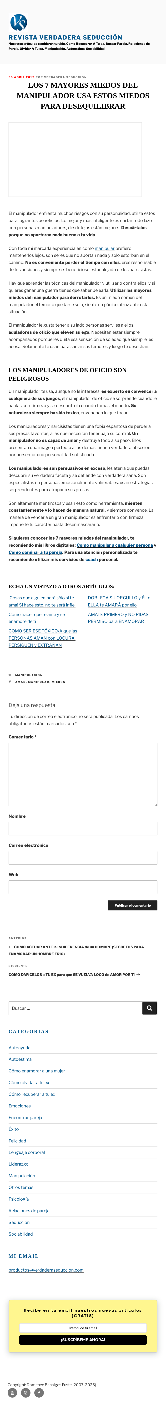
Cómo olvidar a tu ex (29, 1082)
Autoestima (20, 1059)
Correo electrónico (28, 845)
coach (92, 559)
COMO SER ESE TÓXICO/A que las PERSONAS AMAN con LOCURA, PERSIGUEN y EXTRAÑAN (43, 638)
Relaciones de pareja (29, 1210)
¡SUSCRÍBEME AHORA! (83, 1340)
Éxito (14, 1129)
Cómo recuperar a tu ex (32, 1094)
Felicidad (17, 1140)
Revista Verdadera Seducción (65, 37)
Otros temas (21, 1187)
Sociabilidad (21, 1234)
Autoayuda (19, 1047)
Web (13, 874)
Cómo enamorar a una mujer (37, 1070)
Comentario (23, 736)
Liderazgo (19, 1164)
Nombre (17, 816)
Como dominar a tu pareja (35, 552)
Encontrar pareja (25, 1117)
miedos (59, 682)
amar (20, 682)
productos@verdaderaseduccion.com (46, 1270)
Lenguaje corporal (27, 1152)
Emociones (20, 1105)
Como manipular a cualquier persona (115, 545)
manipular (105, 248)
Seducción (19, 1222)
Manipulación (29, 675)
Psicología (19, 1199)
